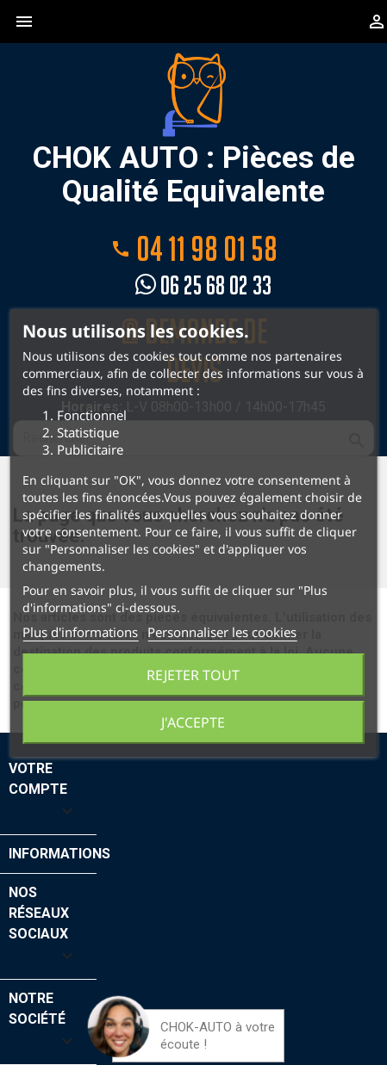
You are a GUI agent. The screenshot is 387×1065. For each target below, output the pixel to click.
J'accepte (193, 722)
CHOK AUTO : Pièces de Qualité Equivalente (194, 130)
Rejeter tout (193, 675)
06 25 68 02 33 (203, 285)
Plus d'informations (80, 632)
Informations (59, 853)
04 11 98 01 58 (194, 247)
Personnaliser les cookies (221, 632)
